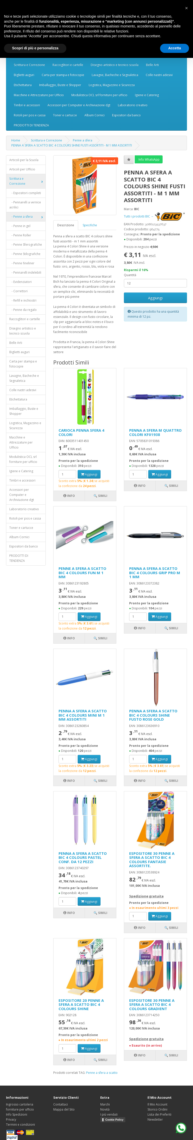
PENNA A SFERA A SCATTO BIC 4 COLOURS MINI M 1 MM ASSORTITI (83, 715)
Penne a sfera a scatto (102, 1073)
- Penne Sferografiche (25, 244)
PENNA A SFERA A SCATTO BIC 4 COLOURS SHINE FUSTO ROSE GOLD (153, 715)
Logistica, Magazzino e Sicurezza (112, 85)
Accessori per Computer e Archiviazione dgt (78, 105)
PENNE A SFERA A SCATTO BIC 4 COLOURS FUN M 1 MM (82, 572)
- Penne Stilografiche (24, 254)
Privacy (11, 1119)
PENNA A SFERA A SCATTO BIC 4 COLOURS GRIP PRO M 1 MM (154, 572)
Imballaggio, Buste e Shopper (60, 85)
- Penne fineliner (21, 263)
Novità (105, 1109)
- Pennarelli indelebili (25, 272)
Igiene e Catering (147, 95)
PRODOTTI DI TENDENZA (31, 125)
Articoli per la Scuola (23, 160)
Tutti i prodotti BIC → (154, 216)
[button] (186, 8)
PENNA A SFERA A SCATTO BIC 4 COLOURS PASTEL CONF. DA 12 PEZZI (83, 857)
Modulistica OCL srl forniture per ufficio (99, 95)
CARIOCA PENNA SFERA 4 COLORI (81, 432)
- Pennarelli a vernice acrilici (25, 204)
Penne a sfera (82, 140)
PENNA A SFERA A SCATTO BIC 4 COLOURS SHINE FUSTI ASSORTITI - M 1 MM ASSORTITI (71, 145)
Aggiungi (155, 297)
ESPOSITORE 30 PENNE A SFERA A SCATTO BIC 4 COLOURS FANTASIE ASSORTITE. (151, 859)
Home (15, 140)
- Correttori (18, 291)
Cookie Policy (114, 1119)
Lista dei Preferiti (159, 1114)
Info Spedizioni (16, 1114)
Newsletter (155, 1119)
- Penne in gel (19, 226)
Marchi (105, 1104)
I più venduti (109, 1114)
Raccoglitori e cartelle (68, 65)
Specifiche (90, 225)
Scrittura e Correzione (29, 65)
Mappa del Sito (64, 1109)
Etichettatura (23, 85)
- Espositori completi (25, 193)
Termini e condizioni (20, 1124)
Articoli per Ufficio (22, 169)
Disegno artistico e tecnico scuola (114, 65)
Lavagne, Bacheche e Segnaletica (115, 75)
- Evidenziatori (20, 282)
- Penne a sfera (21, 216)
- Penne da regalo (23, 310)
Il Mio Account (157, 1104)
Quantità (130, 275)
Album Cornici (94, 115)
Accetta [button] (174, 48)
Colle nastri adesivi (159, 75)
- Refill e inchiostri (22, 300)
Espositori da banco (126, 115)
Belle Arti (152, 65)
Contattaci (60, 1104)
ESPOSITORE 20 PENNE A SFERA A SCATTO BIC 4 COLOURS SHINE (81, 1004)
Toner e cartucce (65, 115)
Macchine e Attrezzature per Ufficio (39, 95)
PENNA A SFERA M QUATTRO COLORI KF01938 (155, 432)
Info (69, 496)
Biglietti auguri (24, 75)
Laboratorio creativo (133, 105)
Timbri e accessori (27, 105)
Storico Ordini (157, 1109)
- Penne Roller (20, 235)
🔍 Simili (100, 496)
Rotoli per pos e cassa (29, 115)
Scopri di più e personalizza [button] (35, 48)
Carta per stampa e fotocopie (63, 75)
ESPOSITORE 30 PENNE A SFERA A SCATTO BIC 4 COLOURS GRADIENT (151, 1004)
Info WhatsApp (149, 159)
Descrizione (65, 225)
